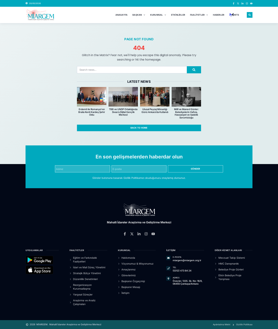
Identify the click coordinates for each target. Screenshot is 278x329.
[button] (249, 15)
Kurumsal (158, 14)
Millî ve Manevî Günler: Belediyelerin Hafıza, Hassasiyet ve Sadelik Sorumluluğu (186, 113)
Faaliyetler (199, 14)
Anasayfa (121, 14)
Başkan (138, 14)
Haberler (218, 14)
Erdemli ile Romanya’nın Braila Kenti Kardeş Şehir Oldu (91, 112)
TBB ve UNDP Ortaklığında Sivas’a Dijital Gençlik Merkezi (123, 112)
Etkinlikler (178, 14)
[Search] (194, 69)
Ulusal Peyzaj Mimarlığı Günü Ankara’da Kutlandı (154, 110)
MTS (234, 15)
